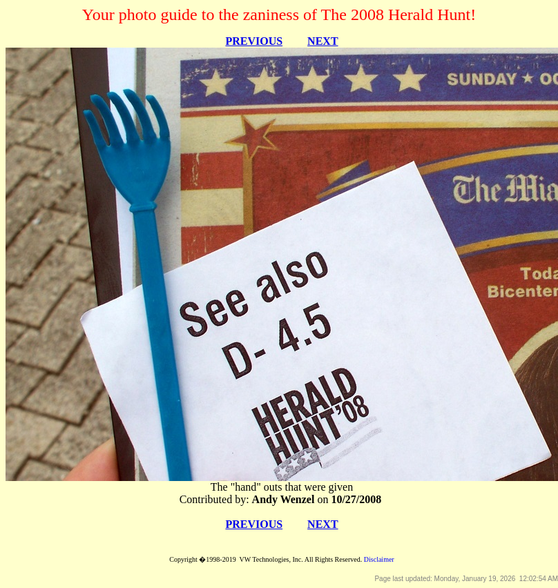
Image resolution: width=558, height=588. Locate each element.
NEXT (322, 41)
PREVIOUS (253, 41)
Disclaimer (379, 559)
